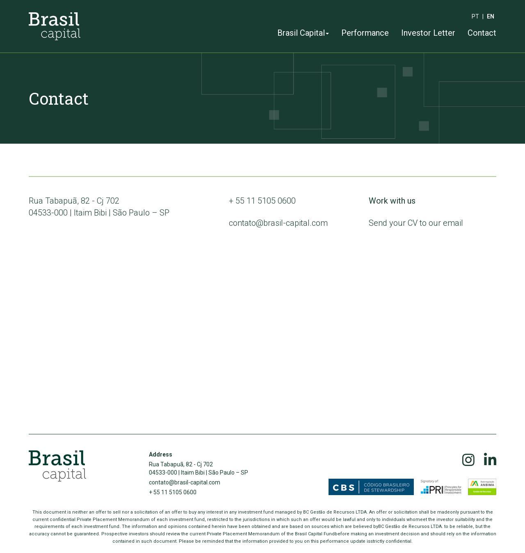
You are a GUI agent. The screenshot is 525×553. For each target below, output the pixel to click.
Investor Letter (428, 33)
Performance (365, 33)
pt (475, 16)
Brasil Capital (303, 33)
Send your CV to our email (416, 223)
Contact (482, 33)
